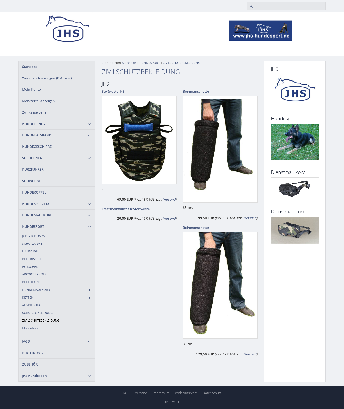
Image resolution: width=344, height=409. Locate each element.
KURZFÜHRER (33, 169)
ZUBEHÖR (30, 364)
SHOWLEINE (31, 181)
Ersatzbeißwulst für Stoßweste (126, 209)
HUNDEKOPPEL (34, 192)
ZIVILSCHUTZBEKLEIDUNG (40, 320)
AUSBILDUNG (31, 305)
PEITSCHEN (30, 267)
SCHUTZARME (32, 244)
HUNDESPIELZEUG (36, 203)
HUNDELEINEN (33, 123)
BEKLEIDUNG (31, 282)
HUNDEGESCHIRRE (37, 146)
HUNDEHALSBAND (36, 135)
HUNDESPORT (33, 226)
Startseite (30, 66)
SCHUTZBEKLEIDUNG (37, 313)
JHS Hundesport (34, 375)
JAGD (26, 341)
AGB (126, 393)
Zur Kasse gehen (35, 112)
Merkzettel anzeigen (38, 101)
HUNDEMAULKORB (37, 215)
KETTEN (28, 297)
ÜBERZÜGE (30, 251)
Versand (169, 199)
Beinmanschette (196, 91)
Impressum (161, 393)
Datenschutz (212, 393)
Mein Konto (31, 89)
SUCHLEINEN (32, 158)
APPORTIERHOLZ (34, 274)
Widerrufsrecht (186, 393)
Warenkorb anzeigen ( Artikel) (47, 78)
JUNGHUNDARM (34, 236)
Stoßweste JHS (113, 91)
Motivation (30, 328)
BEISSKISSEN (31, 259)
